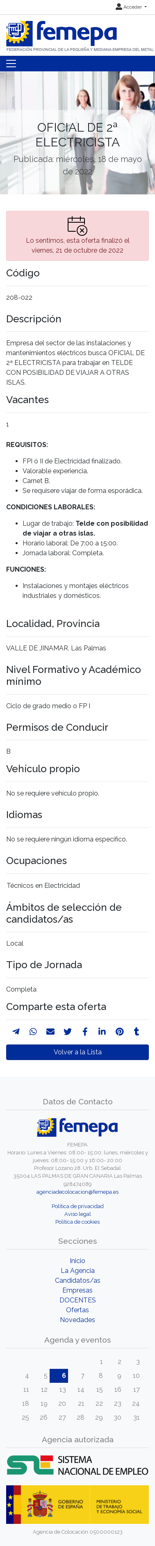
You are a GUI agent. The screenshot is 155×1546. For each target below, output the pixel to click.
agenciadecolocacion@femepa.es (77, 1192)
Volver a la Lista (78, 1052)
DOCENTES (77, 1300)
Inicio (77, 1261)
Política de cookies (77, 1222)
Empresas (77, 1290)
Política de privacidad (78, 1206)
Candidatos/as (77, 1280)
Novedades (77, 1320)
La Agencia (78, 1271)
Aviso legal (77, 1214)
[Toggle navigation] (11, 63)
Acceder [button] (129, 7)
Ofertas (77, 1310)
